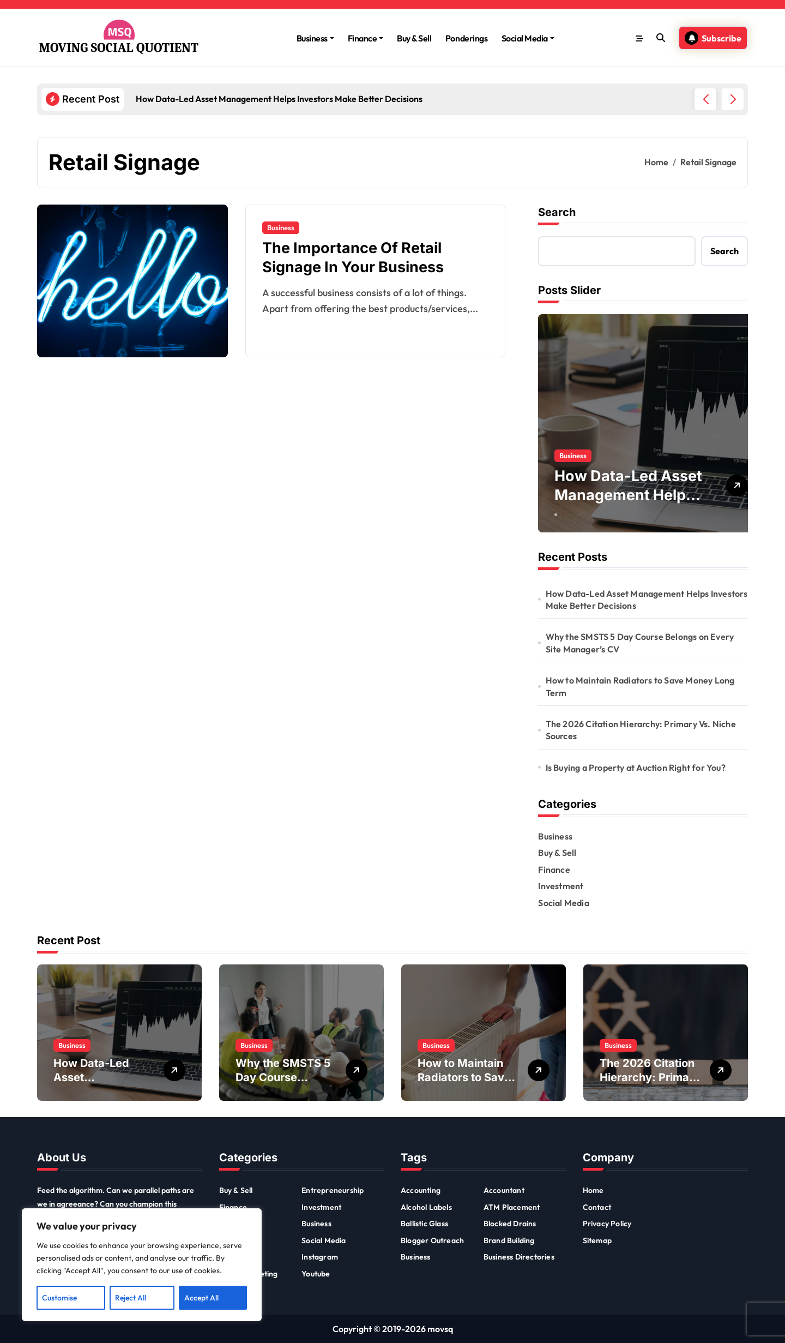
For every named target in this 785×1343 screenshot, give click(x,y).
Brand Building (509, 1240)
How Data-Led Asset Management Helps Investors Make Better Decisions (647, 599)
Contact (597, 1207)
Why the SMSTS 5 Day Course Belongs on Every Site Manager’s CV (640, 642)
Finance (366, 38)
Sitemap (597, 1240)
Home (593, 1190)
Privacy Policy (607, 1223)
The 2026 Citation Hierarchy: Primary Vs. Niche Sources (641, 729)
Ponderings (466, 38)
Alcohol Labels (426, 1207)
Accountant (504, 1190)
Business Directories (519, 1257)
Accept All (201, 1298)
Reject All (130, 1298)
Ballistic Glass (424, 1223)
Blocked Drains (510, 1223)
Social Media (528, 38)
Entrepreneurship (332, 1190)
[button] (733, 99)
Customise (59, 1298)
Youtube (315, 1274)
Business (315, 38)
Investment (560, 885)
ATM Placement (512, 1207)
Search (557, 212)
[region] (142, 1265)
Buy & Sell (414, 38)
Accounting (420, 1190)
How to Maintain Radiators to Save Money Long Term (640, 686)
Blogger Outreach (432, 1240)
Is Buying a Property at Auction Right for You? (636, 767)
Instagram (319, 1257)
